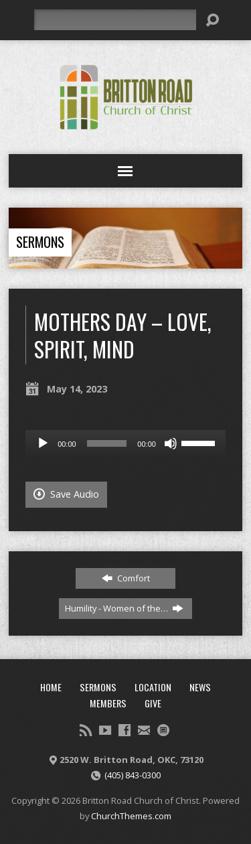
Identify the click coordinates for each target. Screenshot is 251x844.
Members (108, 703)
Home (51, 687)
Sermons (40, 242)
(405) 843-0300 (132, 775)
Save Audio (66, 494)
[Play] (43, 443)
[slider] (107, 443)
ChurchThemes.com (131, 816)
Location (153, 687)
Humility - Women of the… (124, 608)
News (200, 687)
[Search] (115, 19)
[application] (125, 443)
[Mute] (170, 443)
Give (153, 703)
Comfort (126, 578)
